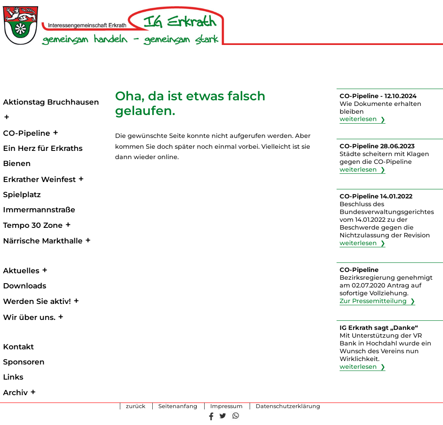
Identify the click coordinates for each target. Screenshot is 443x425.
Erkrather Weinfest (39, 179)
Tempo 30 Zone (33, 225)
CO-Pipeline (26, 132)
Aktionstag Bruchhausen (51, 101)
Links (13, 376)
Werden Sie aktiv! (37, 301)
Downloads (24, 285)
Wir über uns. (29, 317)
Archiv (15, 392)
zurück (135, 406)
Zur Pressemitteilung (373, 301)
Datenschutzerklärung (288, 406)
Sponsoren (24, 361)
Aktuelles (21, 270)
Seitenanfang (177, 406)
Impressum (226, 406)
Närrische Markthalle (43, 240)
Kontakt (18, 346)
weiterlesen (358, 119)
